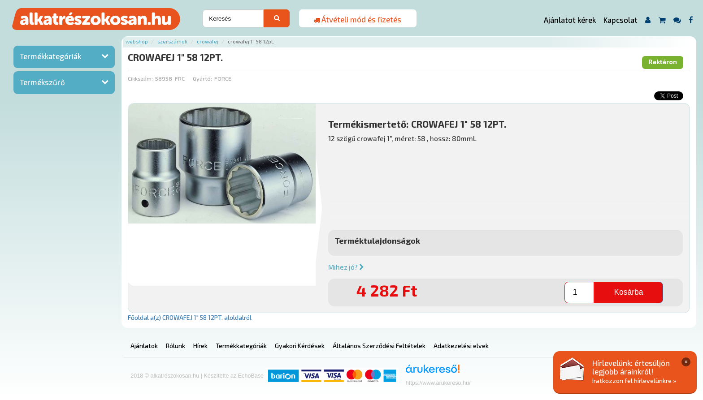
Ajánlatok (144, 345)
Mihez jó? (346, 267)
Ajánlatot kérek (570, 19)
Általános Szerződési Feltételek (379, 345)
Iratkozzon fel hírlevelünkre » (634, 380)
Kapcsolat (620, 19)
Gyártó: (202, 78)
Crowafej (207, 41)
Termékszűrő (42, 81)
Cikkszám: (140, 78)
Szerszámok (172, 41)
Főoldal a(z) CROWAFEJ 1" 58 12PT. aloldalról (190, 317)
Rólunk (175, 345)
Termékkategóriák (50, 56)
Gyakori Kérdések (300, 345)
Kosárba (628, 292)
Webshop (137, 41)
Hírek (200, 345)
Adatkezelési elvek (461, 345)
